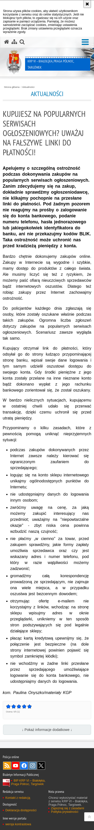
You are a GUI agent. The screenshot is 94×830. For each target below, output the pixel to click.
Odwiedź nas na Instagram (33, 766)
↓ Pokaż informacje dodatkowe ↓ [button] (47, 730)
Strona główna (12, 87)
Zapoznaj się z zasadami (67, 808)
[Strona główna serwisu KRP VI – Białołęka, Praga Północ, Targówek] (6, 42)
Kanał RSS (7, 766)
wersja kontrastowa (18, 824)
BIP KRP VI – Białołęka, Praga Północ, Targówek (28, 782)
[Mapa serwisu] (14, 42)
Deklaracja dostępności (20, 810)
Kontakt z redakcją (17, 798)
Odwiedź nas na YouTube (16, 766)
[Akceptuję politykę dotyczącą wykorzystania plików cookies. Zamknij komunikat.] (87, 4)
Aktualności (28, 87)
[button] (85, 42)
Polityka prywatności (64, 812)
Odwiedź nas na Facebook (24, 766)
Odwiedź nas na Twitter (41, 766)
